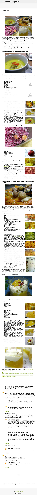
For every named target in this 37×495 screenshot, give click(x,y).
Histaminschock (16, 271)
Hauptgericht (11, 373)
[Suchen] (20, 2)
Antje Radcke (10, 406)
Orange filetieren (6, 166)
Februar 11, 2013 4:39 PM (16, 419)
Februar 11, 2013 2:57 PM (11, 413)
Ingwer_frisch (17, 373)
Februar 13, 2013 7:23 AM (16, 462)
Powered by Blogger (18, 491)
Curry (3, 373)
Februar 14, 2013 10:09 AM (15, 431)
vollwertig (9, 376)
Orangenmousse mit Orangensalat (17, 297)
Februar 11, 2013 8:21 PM (16, 448)
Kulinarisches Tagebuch (11, 2)
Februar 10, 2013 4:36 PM (14, 400)
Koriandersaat (30, 373)
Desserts (6, 373)
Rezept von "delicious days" (18, 236)
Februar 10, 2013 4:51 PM (16, 406)
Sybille (6, 445)
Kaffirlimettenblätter (23, 373)
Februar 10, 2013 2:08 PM (11, 385)
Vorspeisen (13, 376)
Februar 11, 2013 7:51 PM (11, 445)
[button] (2, 14)
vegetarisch (4, 376)
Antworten (7, 411)
